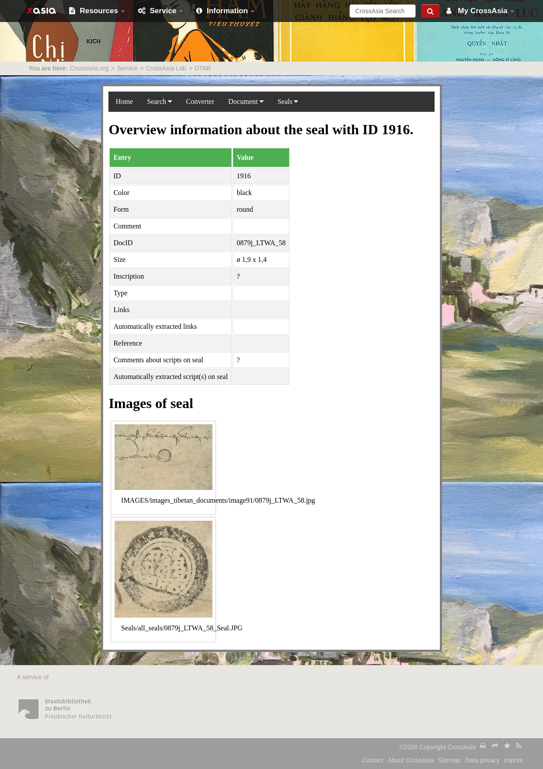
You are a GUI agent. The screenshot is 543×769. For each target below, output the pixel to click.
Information (225, 11)
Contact (372, 760)
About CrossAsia (411, 760)
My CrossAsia (480, 11)
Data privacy (482, 760)
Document (246, 101)
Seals (288, 101)
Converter (200, 101)
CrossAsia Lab (166, 68)
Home (124, 101)
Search (159, 101)
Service (160, 11)
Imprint (513, 760)
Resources (97, 11)
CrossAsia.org (89, 68)
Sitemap (449, 760)
